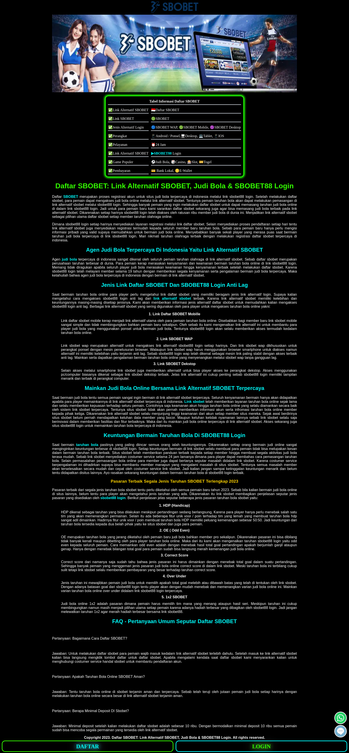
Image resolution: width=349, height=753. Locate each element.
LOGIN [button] (261, 746)
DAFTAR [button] (87, 746)
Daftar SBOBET (125, 737)
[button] (340, 731)
